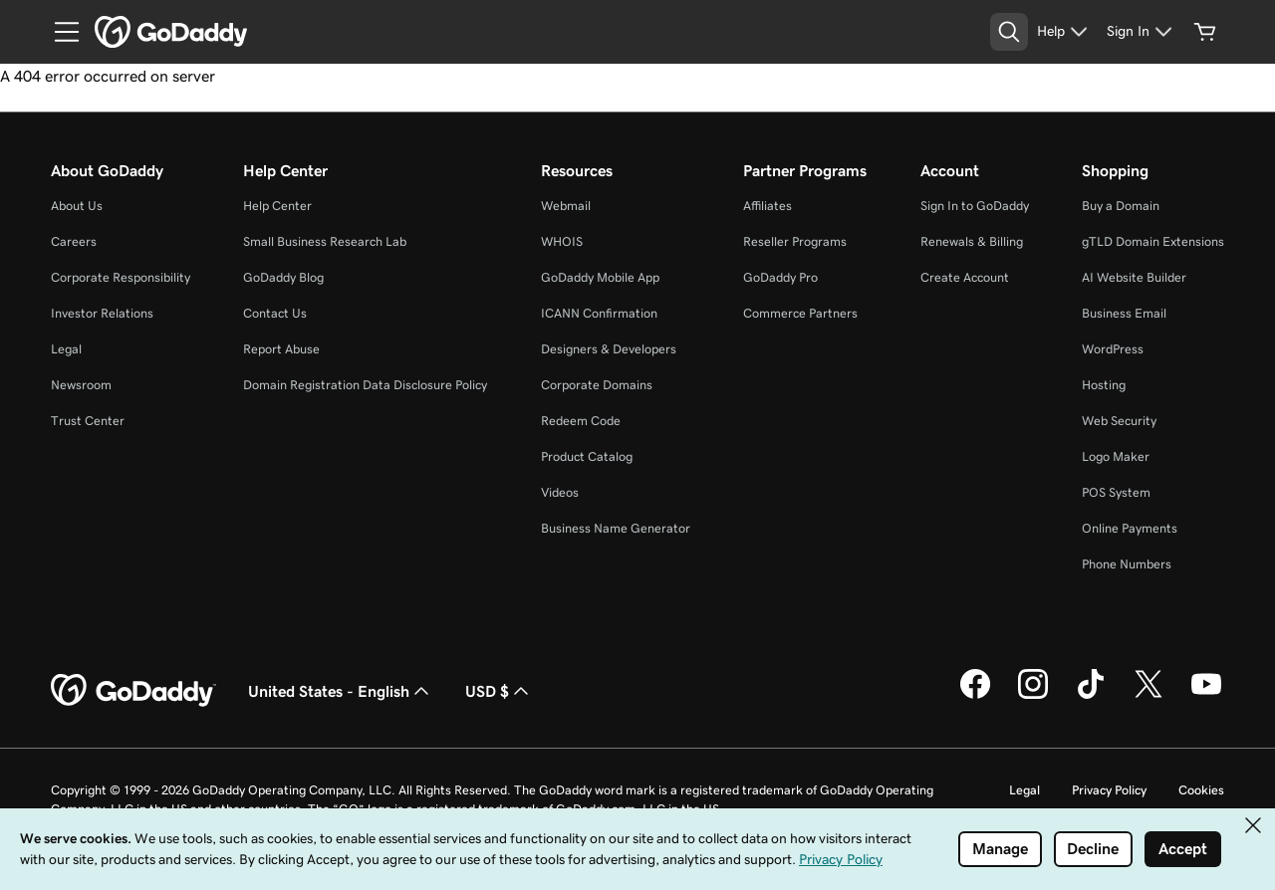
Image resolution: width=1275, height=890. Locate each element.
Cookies (1201, 789)
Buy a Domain (1120, 205)
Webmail (566, 205)
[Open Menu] (59, 32)
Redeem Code (581, 420)
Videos (560, 492)
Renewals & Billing (971, 241)
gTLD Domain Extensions (1153, 241)
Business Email (1124, 313)
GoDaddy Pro (780, 277)
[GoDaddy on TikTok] (1091, 696)
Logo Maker (1115, 456)
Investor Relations (102, 313)
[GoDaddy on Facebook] (975, 696)
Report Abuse (281, 348)
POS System (1116, 492)
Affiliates (767, 205)
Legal (66, 348)
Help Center (277, 205)
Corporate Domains (596, 384)
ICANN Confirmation (599, 313)
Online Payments (1129, 528)
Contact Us (275, 313)
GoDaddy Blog (283, 277)
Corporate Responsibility (120, 277)
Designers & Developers (608, 348)
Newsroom (81, 384)
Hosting (1104, 384)
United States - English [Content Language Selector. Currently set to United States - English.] (340, 691)
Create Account (964, 277)
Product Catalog (587, 456)
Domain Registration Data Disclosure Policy (365, 384)
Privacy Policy (1109, 789)
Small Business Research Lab (324, 241)
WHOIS (562, 241)
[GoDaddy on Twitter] (1148, 696)
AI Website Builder (1134, 277)
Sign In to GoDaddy (974, 205)
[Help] (1065, 32)
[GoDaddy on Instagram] (1033, 696)
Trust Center (88, 420)
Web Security (1119, 420)
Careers (74, 241)
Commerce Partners (800, 313)
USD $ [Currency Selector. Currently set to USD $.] (499, 691)
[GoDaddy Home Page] (133, 691)
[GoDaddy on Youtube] (1206, 696)
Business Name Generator (615, 528)
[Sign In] (1142, 32)
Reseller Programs (795, 241)
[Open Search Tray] (1009, 32)
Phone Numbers (1126, 563)
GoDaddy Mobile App (600, 277)
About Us (77, 205)
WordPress (1113, 348)
